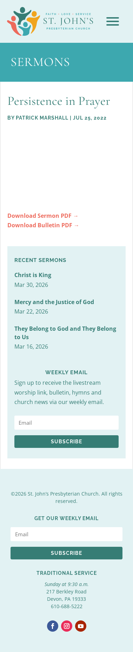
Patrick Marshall (42, 118)
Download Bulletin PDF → (43, 225)
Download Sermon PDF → (43, 216)
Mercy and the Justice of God (54, 302)
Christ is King (32, 275)
